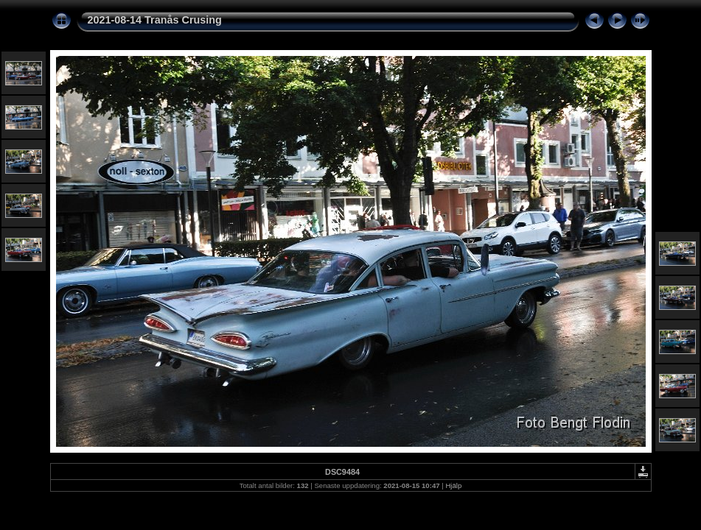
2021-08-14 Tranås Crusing (155, 20)
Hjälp (453, 485)
